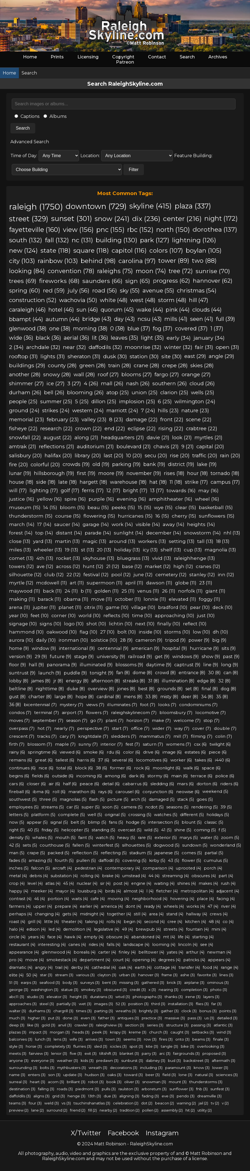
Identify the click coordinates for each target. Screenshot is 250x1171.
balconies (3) (20, 1039)
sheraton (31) (84, 356)
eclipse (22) (142, 428)
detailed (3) (227, 1018)
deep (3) (16, 1025)
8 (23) (116, 419)
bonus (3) (208, 1011)
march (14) (21, 524)
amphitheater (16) (170, 499)
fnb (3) (202, 1089)
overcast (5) (129, 830)
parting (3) (103, 1011)
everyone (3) (42, 1060)
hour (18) (197, 473)
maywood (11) (24, 591)
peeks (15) (123, 507)
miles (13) (20, 549)
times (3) (84, 1011)
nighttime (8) (50, 688)
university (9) (111, 656)
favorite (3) (207, 975)
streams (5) (52, 807)
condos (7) (20, 712)
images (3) (103, 1004)
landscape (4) (136, 944)
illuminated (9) (96, 664)
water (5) (209, 837)
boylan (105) (204, 250)
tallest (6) (65, 760)
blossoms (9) (129, 664)
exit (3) (91, 1053)
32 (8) (224, 680)
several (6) (122, 760)
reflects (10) (116, 615)
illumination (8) (178, 680)
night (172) (221, 218)
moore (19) (111, 473)
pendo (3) (185, 1096)
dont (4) (133, 906)
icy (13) (150, 549)
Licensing (87, 56)
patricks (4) (194, 959)
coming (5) (205, 830)
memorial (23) (26, 419)
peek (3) (99, 1032)
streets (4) (173, 929)
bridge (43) (96, 319)
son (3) (54, 1075)
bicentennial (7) (40, 704)
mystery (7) (71, 704)
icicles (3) (118, 1046)
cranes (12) (208, 566)
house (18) (21, 482)
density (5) (19, 837)
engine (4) (141, 883)
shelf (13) (171, 549)
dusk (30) (115, 356)
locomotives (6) (152, 760)
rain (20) (230, 455)
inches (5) (18, 868)
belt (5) (78, 822)
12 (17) (113, 490)
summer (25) (56, 401)
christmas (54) (196, 290)
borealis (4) (84, 952)
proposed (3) (214, 1053)
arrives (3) (94, 1039)
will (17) (18, 490)
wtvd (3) (122, 996)
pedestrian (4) (88, 868)
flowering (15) (99, 516)
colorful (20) (45, 464)
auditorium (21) (95, 446)
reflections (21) (56, 446)
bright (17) (135, 490)
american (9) (145, 648)
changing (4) (47, 914)
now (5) (16, 822)
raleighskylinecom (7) (134, 712)
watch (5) (105, 837)
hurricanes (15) (135, 516)
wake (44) (149, 309)
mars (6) (185, 783)
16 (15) (162, 516)
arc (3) (164, 1053)
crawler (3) (83, 1025)
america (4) (112, 906)
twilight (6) (220, 744)
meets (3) (17, 1053)
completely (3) (58, 1046)
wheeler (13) (48, 549)
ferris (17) (93, 490)
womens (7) (178, 744)
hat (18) (158, 482)
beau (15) (98, 507)
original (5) (115, 814)
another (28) (24, 374)
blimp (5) (97, 822)
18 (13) (222, 541)
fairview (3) (38, 1053)
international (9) (77, 648)
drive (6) (151, 752)
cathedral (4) (104, 967)
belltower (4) (151, 952)
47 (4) (213, 906)
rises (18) (174, 473)
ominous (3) (218, 982)
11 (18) (176, 482)
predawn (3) (107, 1060)
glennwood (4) (56, 952)
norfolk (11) (190, 591)
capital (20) (210, 446)
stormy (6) (157, 775)
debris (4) (39, 875)
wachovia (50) (78, 300)
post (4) (121, 883)
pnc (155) (110, 230)
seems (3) (132, 1039)
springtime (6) (42, 752)
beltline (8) (21, 688)
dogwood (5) (166, 845)
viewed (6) (70, 752)
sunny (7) (88, 744)
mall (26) (112, 383)
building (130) (116, 240)
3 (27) (74, 383)
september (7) (48, 720)
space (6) (211, 767)
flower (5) (191, 860)
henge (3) (76, 1096)
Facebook (123, 1133)
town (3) (113, 1039)
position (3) (138, 1004)
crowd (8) (165, 672)
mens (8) (133, 696)
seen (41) (201, 319)
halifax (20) (58, 455)
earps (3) (29, 982)
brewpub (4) (148, 929)
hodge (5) (136, 822)
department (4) (95, 959)
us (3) (209, 1018)
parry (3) (149, 1053)
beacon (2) (164, 1103)
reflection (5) (85, 852)
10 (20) (134, 455)
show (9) (211, 656)
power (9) (199, 640)
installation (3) (180, 1004)
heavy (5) (126, 837)
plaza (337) (193, 206)
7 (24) (148, 410)
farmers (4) (20, 906)
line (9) (210, 664)
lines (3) (226, 975)
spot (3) (136, 1046)
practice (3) (152, 1018)
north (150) (173, 230)
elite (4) (16, 975)
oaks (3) (114, 1075)
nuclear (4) (87, 883)
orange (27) (196, 374)
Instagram (162, 1133)
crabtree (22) (201, 428)
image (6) (172, 752)
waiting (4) (164, 883)
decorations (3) (123, 1067)
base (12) (132, 566)
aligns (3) (41, 1096)
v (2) (225, 1103)
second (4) (154, 921)
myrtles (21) (208, 437)
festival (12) (96, 574)
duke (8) (76, 688)
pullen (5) (86, 860)
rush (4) (228, 883)
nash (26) (138, 383)
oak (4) (125, 967)
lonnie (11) (155, 599)
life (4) (184, 936)
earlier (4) (89, 906)
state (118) (55, 250)
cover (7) (201, 728)
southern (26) (169, 383)
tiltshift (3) (108, 1053)
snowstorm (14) (202, 533)
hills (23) (168, 410)
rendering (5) (204, 807)
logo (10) (74, 623)
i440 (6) (222, 760)
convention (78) (71, 270)
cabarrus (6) (135, 783)
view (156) (78, 230)
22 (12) (73, 574)
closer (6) (36, 783)
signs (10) (50, 623)
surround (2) (56, 1110)
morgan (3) (60, 1032)
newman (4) (219, 952)
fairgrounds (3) (186, 1053)
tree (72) (181, 270)
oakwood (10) (61, 632)
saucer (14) (67, 524)
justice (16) (21, 499)
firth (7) (17, 744)
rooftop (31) (23, 356)
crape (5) (36, 852)
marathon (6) (81, 791)
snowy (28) (57, 374)
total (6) (64, 767)
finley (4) (127, 952)
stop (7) (212, 720)
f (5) (222, 830)
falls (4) (113, 944)
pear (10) (200, 607)
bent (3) (109, 982)
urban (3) (127, 975)
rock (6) (142, 767)
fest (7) (133, 744)
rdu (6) (113, 752)
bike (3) (187, 1046)
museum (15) (24, 507)
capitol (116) (129, 250)
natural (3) (204, 1075)
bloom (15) (72, 507)
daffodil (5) (109, 860)
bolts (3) (47, 1067)
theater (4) (72, 921)
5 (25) (82, 401)
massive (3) (175, 1018)
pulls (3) (109, 1089)
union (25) (145, 392)
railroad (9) (140, 656)
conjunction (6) (158, 791)
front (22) (171, 419)
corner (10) (63, 615)
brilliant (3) (76, 1082)
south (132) (25, 240)
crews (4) (219, 914)
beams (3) (201, 1039)
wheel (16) (207, 499)
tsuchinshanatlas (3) (92, 1103)
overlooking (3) (210, 1046)
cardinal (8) (109, 696)
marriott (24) (122, 410)
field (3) (169, 1075)
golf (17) (70, 490)
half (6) (70, 783)
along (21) (86, 437)
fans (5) (116, 822)
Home (30, 56)
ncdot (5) (154, 807)
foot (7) (147, 704)
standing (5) (103, 830)
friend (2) (77, 1110)
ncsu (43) (150, 319)
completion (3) (194, 989)
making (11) (22, 599)
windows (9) (185, 656)
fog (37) (162, 328)
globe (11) (185, 583)
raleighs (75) (115, 270)
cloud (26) (202, 383)
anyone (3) (18, 1060)
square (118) (91, 250)
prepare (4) (66, 906)
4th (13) (44, 558)
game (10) (117, 607)
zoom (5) (230, 837)
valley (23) (94, 419)
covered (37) (191, 328)
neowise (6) (188, 791)
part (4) (226, 875)
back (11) (52, 591)
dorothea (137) (215, 229)
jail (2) (203, 1103)
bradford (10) (172, 607)
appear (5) (37, 822)
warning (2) (186, 1103)
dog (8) (228, 688)
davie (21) (158, 437)
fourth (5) (64, 860)
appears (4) (219, 959)
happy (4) (18, 891)
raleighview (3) (109, 1025)
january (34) (209, 337)
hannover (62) (212, 280)
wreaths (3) (126, 1011)
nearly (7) (64, 728)
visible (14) (148, 524)
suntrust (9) (22, 673)
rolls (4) (113, 921)
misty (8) (169, 696)
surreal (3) (18, 1082)
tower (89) (173, 260)
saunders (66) (102, 280)
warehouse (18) (128, 482)
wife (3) (76, 1039)
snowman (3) (154, 1082)
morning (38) (90, 328)
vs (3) (66, 1103)
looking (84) (27, 270)
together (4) (119, 914)
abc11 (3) (16, 996)
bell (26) (54, 392)
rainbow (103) (58, 261)
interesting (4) (52, 944)
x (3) (152, 989)
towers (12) (21, 566)
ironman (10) (73, 640)
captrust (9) (187, 664)
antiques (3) (128, 1018)
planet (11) (70, 607)
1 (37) (216, 328)
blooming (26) (85, 392)
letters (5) (18, 814)
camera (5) (132, 807)
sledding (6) (162, 783)
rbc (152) (140, 230)
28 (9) (126, 640)
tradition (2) (129, 1110)
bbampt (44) (26, 319)
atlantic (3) (223, 1025)
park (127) (154, 240)
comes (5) (192, 852)
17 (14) (44, 524)
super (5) (91, 807)
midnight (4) (92, 914)
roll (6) (59, 791)
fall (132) (57, 240)
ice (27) (55, 383)
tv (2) (215, 1103)
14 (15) (50, 507)
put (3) (54, 1018)
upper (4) (42, 906)
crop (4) (17, 883)
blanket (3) (129, 1053)
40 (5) (33, 830)
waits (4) (80, 898)
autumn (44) (63, 319)
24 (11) (71, 591)
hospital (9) (174, 648)
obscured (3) (115, 989)
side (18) (46, 482)
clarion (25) (174, 392)
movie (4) (34, 959)
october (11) (128, 599)
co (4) (228, 921)
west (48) (142, 300)
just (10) (206, 615)
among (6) (115, 775)
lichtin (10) (120, 623)
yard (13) (42, 541)
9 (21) (187, 446)
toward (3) (133, 1075)
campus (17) (225, 482)
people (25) (23, 401)
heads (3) (80, 1032)
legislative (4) (106, 929)
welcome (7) (187, 720)
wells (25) (202, 392)
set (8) (192, 688)
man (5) (16, 852)
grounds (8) (170, 688)
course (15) (68, 516)
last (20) (113, 455)
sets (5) (30, 845)
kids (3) (87, 1060)
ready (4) (152, 906)
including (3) (151, 1067)
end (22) (114, 428)
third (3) (158, 1004)
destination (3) (22, 1089)
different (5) (192, 814)
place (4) (205, 898)
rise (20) (180, 455)
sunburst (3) (132, 1060)
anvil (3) (65, 1025)
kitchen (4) (195, 921)
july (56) (78, 290)
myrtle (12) (21, 583)
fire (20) (18, 464)
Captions (26, 116)
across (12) (68, 566)
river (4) (228, 906)
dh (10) (220, 632)
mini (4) (218, 929)
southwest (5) (23, 799)
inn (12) (226, 574)
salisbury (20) (25, 455)
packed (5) (58, 852)
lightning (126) (194, 240)
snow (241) (112, 218)
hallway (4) (196, 914)
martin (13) (67, 541)
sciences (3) (227, 1075)
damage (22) (142, 419)
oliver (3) (131, 1082)
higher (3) (36, 1018)
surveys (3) (90, 982)
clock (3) (189, 1011)
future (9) (60, 656)
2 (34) (16, 347)
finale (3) (221, 1039)
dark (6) (137, 775)
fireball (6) (19, 791)
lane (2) (37, 1110)
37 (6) (103, 760)
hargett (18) (93, 482)
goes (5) (205, 799)
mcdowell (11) (51, 583)
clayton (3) (106, 975)
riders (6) (229, 783)
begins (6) (19, 775)
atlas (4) (52, 883)
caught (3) (179, 1032)
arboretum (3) (154, 1089)
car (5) (72, 807)
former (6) (120, 767)
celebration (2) (125, 1103)
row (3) (150, 1039)
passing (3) (201, 1025)
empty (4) (93, 936)
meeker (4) (42, 891)
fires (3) (166, 1039)
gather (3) (170, 1011)
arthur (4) (195, 952)
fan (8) (123, 672)
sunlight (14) (128, 533)
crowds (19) (76, 464)
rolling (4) (89, 875)
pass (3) (195, 1018)
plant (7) (115, 720)
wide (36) (21, 337)
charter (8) (40, 696)
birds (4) (113, 891)
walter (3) (17, 1011)
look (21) (182, 437)
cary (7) (67, 736)
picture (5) (117, 799)
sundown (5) (194, 845)
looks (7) (167, 704)
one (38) (59, 328)
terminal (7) (46, 712)
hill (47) (198, 300)
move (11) (101, 599)
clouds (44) (207, 309)
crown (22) (88, 428)
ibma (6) (41, 791)
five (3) (76, 1053)
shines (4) (186, 883)
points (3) (227, 1011)
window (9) (44, 648)
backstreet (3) (196, 1060)
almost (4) (134, 891)
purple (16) (101, 499)
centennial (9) (113, 648)
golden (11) (106, 591)
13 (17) (157, 490)
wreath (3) (98, 1067)
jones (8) (126, 688)
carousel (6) (127, 791)
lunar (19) (20, 473)
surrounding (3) (23, 1067)
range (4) (229, 967)
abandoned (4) (145, 936)
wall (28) (84, 374)
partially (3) (66, 1004)
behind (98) (98, 261)
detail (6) (111, 783)
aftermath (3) (223, 1060)
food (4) (210, 967)
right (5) (17, 830)
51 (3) (13, 982)
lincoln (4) (187, 944)
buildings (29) (27, 365)
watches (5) (165, 814)
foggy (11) (209, 599)
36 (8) (15, 704)
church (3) (158, 1032)
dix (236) (146, 218)
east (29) (195, 356)
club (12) (54, 574)
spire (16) (75, 499)
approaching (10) (174, 615)
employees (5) (24, 807)
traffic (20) (204, 455)
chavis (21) (166, 446)
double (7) (225, 728)
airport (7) (72, 712)
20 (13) (104, 549)
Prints (57, 56)
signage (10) (23, 623)
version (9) (20, 656)
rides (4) (96, 944)
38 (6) (101, 767)
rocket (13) (68, 558)
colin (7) (223, 736)
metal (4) (18, 875)
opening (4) (144, 959)
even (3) (88, 1018)
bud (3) (174, 1060)
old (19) (100, 464)
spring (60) (24, 290)
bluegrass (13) (133, 558)
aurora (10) (21, 640)
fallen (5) (81, 845)
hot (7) (44, 728)
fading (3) (150, 1096)
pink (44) (178, 309)
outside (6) (63, 775)
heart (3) (37, 1082)
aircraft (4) (62, 868)
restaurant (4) (22, 944)
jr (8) (58, 680)
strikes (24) (55, 410)
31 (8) (153, 680)
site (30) (171, 356)
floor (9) (17, 664)
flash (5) (96, 799)
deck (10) (222, 607)
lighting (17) (44, 490)
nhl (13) (231, 533)
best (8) (146, 688)
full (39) (225, 319)
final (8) (210, 688)
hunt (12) (93, 566)
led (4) (54, 929)
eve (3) (168, 1096)
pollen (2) (150, 1110)
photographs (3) (147, 996)
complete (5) (71, 814)
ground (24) (24, 410)
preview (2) (18, 1110)
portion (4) (58, 898)
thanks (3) (174, 996)
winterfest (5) (105, 845)
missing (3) (129, 982)
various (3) (85, 975)
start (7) (120, 728)
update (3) (72, 1075)
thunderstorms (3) (205, 1082)
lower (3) (220, 1067)
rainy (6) (17, 752)
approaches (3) (23, 1004)
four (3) (35, 1103)
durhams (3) (40, 1011)
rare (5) (145, 837)
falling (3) (46, 1089)
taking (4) (94, 921)
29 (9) (41, 656)
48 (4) (214, 921)
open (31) (227, 347)
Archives (217, 56)
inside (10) (150, 632)
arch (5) (138, 799)
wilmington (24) (195, 401)
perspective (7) (93, 728)
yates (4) (175, 952)
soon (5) (110, 807)
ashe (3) (187, 975)
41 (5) (166, 830)
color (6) (131, 752)
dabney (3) (155, 1060)
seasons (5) (177, 807)
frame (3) (170, 975)
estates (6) (195, 752)
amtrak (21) (22, 446)
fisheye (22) (23, 428)
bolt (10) (126, 632)
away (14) (173, 524)
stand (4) (174, 914)
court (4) (121, 959)
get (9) (162, 656)
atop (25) (117, 392)
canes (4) (77, 944)
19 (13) (71, 549)
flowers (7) (97, 712)
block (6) (84, 767)
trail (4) (61, 967)
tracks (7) (47, 736)
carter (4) (107, 952)
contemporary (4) (122, 868)
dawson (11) (159, 583)
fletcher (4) (167, 891)
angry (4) (44, 967)
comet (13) (21, 558)
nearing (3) (168, 989)
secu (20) (156, 455)
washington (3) (44, 989)
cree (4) (174, 921)
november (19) (143, 473)
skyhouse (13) (98, 558)
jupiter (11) (44, 607)
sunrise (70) (213, 270)
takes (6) (203, 760)
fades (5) (17, 860)
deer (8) (189, 696)
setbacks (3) (203, 1032)
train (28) (119, 365)
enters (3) (36, 1075)
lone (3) (185, 1075)
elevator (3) (56, 996)
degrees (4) (169, 959)
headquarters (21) (122, 437)
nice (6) (46, 767)
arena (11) (19, 607)
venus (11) (148, 591)
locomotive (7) (210, 712)
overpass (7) (22, 728)
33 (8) (151, 696)
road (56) (104, 290)
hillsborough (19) (54, 473)
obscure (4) (117, 936)
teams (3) (17, 1103)
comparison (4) (158, 868)
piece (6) (218, 752)
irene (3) (192, 996)
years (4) (36, 936)
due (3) (110, 1096)
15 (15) (144, 507)
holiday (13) (127, 549)
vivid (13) (161, 558)
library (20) (88, 455)
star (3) (46, 975)
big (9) (219, 640)
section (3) (134, 1025)
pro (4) (15, 959)
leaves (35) (124, 337)
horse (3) (34, 1046)
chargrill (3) (63, 1011)
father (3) (106, 1018)
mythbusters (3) (71, 1067)
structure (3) (177, 1025)
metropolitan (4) (197, 891)
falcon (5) (40, 868)
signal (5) (59, 822)
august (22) (57, 437)
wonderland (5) (225, 845)
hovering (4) (182, 898)
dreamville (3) (209, 1096)
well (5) (95, 814)
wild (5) (151, 830)
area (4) (156, 914)
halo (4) (16, 929)
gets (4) (69, 914)
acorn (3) (56, 1082)
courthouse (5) (55, 845)
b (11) (86, 591)
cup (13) (193, 549)
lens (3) (60, 1039)
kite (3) (152, 1046)
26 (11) (168, 591)
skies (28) (202, 365)
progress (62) (171, 280)
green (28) (92, 365)
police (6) (224, 775)
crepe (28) (175, 365)
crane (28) (146, 365)
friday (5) (50, 830)
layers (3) (211, 996)
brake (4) (111, 875)
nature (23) (195, 410)
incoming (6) (89, 775)
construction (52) (32, 300)
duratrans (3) (101, 996)
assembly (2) (172, 1110)
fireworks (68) (59, 280)
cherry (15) (184, 516)
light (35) (152, 337)
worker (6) (181, 760)
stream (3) (64, 975)
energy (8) (77, 680)
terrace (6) (202, 775)
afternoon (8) (105, 680)
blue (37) (138, 328)
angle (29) (221, 356)
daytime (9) (158, 664)
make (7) (161, 720)
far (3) (216, 1004)
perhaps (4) (20, 914)
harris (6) (86, 760)
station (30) (144, 356)
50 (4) (31, 975)
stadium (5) (140, 852)
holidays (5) (218, 814)
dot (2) (146, 1103)
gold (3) (48, 1025)
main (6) (179, 775)
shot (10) (96, 623)
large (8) (63, 696)
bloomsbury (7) (176, 712)
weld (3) (51, 1103)
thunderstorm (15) (31, 516)
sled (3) (100, 1046)
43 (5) (173, 860)
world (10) (90, 615)
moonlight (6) (167, 767)
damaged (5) (162, 799)
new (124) (23, 250)
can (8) (230, 672)
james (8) (41, 680)
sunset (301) (71, 218)
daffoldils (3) (20, 1096)
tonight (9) (102, 673)
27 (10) (107, 632)
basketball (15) (216, 507)
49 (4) (127, 929)
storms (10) (177, 632)
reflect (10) (195, 623)
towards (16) (181, 490)
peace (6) (89, 783)
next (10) (145, 623)
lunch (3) (43, 1039)
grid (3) (58, 1096)
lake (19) (207, 464)
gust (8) (17, 696)
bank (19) (154, 464)
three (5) (48, 799)
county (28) (62, 365)
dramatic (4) (20, 967)
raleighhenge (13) (194, 558)
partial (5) (214, 852)
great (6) (44, 760)
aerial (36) (76, 337)
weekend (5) (215, 791)
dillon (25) (103, 401)
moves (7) (19, 720)
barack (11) (49, 599)
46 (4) (39, 898)
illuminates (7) (122, 704)
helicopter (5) (75, 830)
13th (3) (94, 1096)
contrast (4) (20, 898)
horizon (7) (137, 720)
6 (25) (165, 401)
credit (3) (138, 989)
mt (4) (169, 936)
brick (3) (174, 982)
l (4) (149, 891)
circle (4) (17, 936)
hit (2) (190, 1110)
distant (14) (69, 533)
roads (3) (65, 1089)
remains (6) (20, 760)
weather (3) (67, 1060)
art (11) (77, 583)
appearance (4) (24, 952)
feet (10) (40, 615)
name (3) (17, 1075)
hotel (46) (61, 309)
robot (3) (96, 1082)
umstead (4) (134, 875)
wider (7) (161, 728)
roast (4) (17, 921)
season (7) (77, 720)
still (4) (140, 914)
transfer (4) (189, 967)
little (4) (51, 921)
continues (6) (22, 767)
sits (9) (229, 648)
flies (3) (202, 1004)
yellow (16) (49, 499)
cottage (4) (165, 967)
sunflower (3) (181, 1089)
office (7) (140, 728)
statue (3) (69, 989)
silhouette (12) (25, 574)
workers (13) (152, 541)
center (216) (182, 218)
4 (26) (91, 383)
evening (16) (131, 499)
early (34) (179, 337)
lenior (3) (59, 1053)
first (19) (86, 473)
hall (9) (36, 664)
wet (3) (85, 1004)
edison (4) (36, 929)
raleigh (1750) (36, 207)
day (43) (124, 319)
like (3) (33, 1025)
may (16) (208, 490)
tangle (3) (169, 1046)
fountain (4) (197, 929)
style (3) (16, 1046)
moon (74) (151, 270)
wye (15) (163, 507)
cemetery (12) (171, 574)
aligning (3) (129, 1096)
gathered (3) (152, 982)
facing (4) (226, 898)
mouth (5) (65, 837)
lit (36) (100, 337)
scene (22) (198, 419)
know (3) (202, 1067)
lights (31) (52, 356)
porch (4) (213, 868)
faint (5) (85, 837)
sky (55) (130, 290)
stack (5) (185, 799)
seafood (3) (49, 982)
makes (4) (208, 883)
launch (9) (49, 673)
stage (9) (84, 656)
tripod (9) (175, 640)
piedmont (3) (87, 1089)
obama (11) (76, 599)
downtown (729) (96, 206)
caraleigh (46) (27, 309)
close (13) (19, 541)
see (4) (206, 944)
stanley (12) (202, 574)
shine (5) (182, 830)
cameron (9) (148, 640)
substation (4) (64, 875)
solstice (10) (104, 640)
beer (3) (153, 1075)
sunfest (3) (219, 1089)
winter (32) (178, 347)
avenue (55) (158, 290)
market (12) (158, 566)
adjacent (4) (227, 891)
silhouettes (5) (136, 845)
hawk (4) (72, 936)
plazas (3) (17, 1032)
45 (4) (68, 883)
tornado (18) (225, 473)
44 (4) (154, 875)
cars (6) (16, 783)
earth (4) (143, 967)
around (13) (122, 541)
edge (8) (206, 680)
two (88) (204, 260)
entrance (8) (192, 672)
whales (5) (42, 837)
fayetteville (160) (34, 230)
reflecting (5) (114, 852)
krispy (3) (118, 1032)
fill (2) (92, 1110)
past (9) (231, 656)
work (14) (122, 524)
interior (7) (112, 744)
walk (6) (191, 767)
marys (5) (188, 837)
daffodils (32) (105, 347)
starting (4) (203, 936)
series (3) (155, 1025)
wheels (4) (174, 906)
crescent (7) (21, 736)
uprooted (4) (188, 868)
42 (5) (14, 845)
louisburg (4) (89, 891)
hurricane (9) (204, 648)
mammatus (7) (155, 736)
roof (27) (108, 374)
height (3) (78, 996)
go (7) (96, 720)
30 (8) (214, 672)
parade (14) (98, 533)
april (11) (134, 583)
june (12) (143, 574)
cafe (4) (98, 898)
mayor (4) (65, 891)
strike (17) (196, 482)
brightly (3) (148, 1011)
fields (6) (40, 775)
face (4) (54, 936)
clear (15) (185, 507)
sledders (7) (123, 736)
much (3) (17, 1018)
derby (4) (80, 967)
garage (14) (96, 524)
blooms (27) (136, 374)
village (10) (143, 607)
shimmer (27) (26, 383)
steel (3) (46, 1004)
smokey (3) (91, 989)
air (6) (54, 783)
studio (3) (35, 996)
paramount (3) (178, 1067)
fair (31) (204, 347)
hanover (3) (148, 975)
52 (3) (121, 1004)
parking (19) (126, 464)
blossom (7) (39, 744)
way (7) (182, 728)
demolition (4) (77, 929)
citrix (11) (93, 607)
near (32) (74, 347)
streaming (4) (175, 875)
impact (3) (38, 1032)
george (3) (18, 989)
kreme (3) (137, 1032)
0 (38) (117, 328)
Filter (134, 169)
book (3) (113, 1082)
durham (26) (25, 392)
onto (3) (182, 1039)
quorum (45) (117, 309)
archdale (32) (43, 347)
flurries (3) (82, 1046)
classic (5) (213, 822)
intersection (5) (163, 822)
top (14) (44, 533)
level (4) (35, 883)
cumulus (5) (216, 860)
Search (187, 56)
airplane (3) (194, 982)
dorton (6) (207, 783)
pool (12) (121, 574)
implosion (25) (137, 401)
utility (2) (204, 1110)
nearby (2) (108, 1110)
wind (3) (224, 1032)
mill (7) (180, 736)
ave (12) (45, 566)
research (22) (56, 428)
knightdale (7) (93, 736)
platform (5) (43, 814)
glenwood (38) (27, 328)
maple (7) (65, 744)
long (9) (229, 664)
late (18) (67, 482)
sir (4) (105, 883)
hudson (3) (94, 1075)
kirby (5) (157, 860)
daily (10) (46, 640)
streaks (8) (134, 680)
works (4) (196, 906)
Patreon (125, 62)
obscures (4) (203, 875)
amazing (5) (40, 860)
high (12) (183, 566)
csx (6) (200, 744)
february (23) (63, 419)
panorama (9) (62, 664)
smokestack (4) (61, 959)
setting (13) (181, 541)
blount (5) (192, 822)
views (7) (95, 704)
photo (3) (218, 989)
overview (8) (101, 688)
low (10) (201, 632)
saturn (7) (153, 744)
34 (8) (207, 696)
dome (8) (142, 672)
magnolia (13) (220, 549)
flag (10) (88, 632)
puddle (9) (75, 673)
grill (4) (34, 921)
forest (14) (21, 533)
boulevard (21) (134, 446)
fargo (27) (167, 374)
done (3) (70, 1018)
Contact (157, 56)
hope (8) (84, 696)
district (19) (181, 464)
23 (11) (205, 583)
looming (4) (163, 944)
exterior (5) (166, 837)
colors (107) (166, 250)
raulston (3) (128, 1089)
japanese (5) (167, 852)
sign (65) (137, 280)
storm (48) (172, 300)
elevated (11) (182, 599)
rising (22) (170, 428)
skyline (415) (150, 206)
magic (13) (94, 541)
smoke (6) (93, 752)
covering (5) (134, 860)
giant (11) (215, 591)
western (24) (88, 410)
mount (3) (178, 1082)
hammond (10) (26, 632)
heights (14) (201, 524)
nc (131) (82, 240)
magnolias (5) (73, 799)
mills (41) (175, 319)
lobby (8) (18, 680)
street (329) (28, 218)
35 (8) (222, 696)
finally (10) (168, 623)
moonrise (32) (143, 347)
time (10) (142, 615)
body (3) (70, 982)
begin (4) (132, 921)
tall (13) (205, 541)
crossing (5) (139, 814)
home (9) (19, 648)
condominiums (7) (198, 704)
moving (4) (118, 898)
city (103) (22, 261)
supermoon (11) (105, 583)
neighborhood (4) (149, 898)
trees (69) (22, 280)
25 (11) (128, 591)
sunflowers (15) (216, 516)
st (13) (87, 549)
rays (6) (105, 791)
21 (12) (112, 566)
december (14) (163, 533)
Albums (54, 116)
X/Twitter (86, 1133)
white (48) (113, 300)
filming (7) (202, 736)
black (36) (48, 337)
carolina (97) (137, 261)
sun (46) (87, 309)
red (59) (54, 290)
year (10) (18, 615)
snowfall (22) (25, 437)
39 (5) (226, 807)
